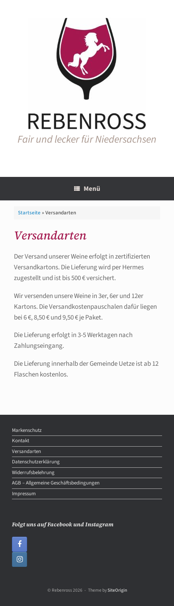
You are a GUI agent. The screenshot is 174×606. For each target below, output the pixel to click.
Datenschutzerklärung (36, 461)
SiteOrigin (117, 590)
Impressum (24, 493)
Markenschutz (27, 430)
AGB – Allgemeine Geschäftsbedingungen (56, 482)
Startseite (29, 212)
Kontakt (20, 440)
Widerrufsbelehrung (33, 472)
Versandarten (26, 451)
